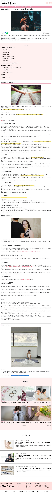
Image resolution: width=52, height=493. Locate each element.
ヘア (17, 485)
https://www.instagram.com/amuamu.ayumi (20, 375)
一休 (26, 485)
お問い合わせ (46, 491)
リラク (18, 486)
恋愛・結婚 (8, 6)
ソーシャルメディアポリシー (30, 491)
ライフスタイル (47, 487)
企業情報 (6, 491)
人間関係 (2, 6)
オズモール (27, 487)
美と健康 (46, 485)
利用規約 (14, 491)
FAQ (37, 491)
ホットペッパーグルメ (29, 486)
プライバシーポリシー (22, 491)
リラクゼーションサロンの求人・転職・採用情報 (39, 486)
